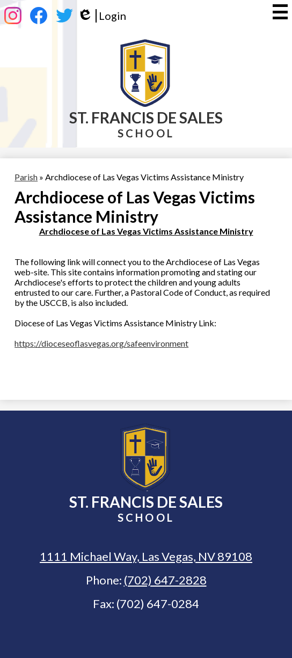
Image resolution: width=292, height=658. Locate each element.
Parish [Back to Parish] (26, 177)
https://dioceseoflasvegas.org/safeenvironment (101, 343)
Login (101, 16)
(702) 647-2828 (165, 580)
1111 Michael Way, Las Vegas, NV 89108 (146, 556)
